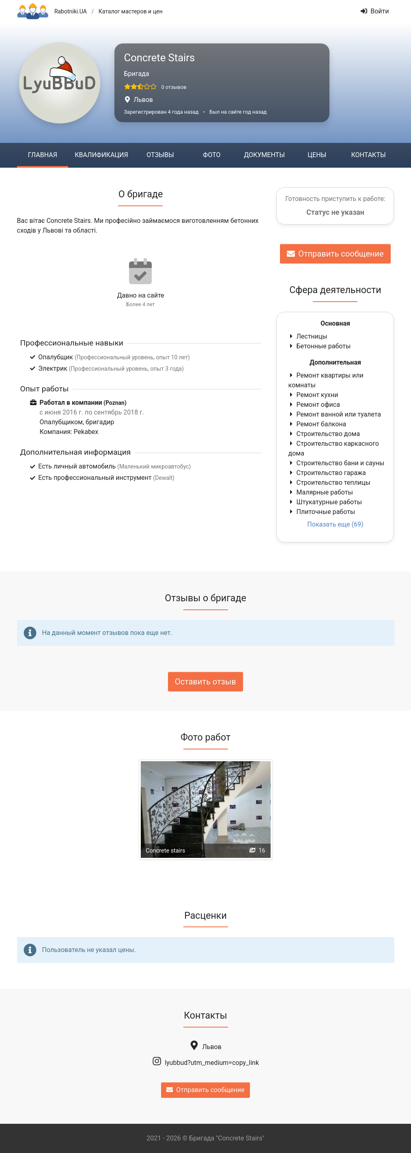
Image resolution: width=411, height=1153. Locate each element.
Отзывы (160, 155)
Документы (264, 155)
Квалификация (101, 155)
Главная (42, 155)
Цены (317, 155)
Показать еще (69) (335, 524)
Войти (375, 11)
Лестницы (307, 336)
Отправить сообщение (335, 254)
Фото (211, 155)
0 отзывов (173, 87)
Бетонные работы (319, 346)
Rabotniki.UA (70, 11)
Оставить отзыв (205, 682)
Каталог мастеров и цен (131, 11)
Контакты (368, 155)
